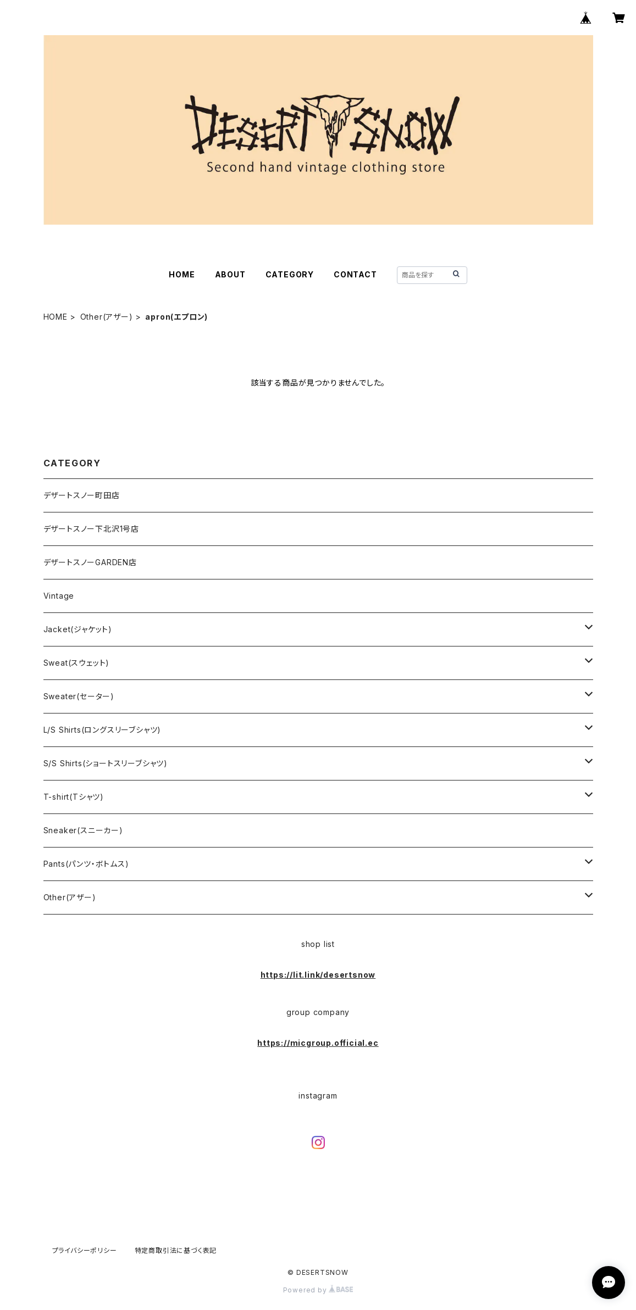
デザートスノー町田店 (81, 495)
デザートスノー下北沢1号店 (91, 528)
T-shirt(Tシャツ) (73, 796)
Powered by (318, 1290)
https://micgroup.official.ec (317, 1042)
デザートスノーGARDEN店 (90, 562)
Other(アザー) (106, 316)
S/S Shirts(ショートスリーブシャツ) (105, 763)
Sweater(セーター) (78, 696)
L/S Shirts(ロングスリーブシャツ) (102, 729)
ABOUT (230, 274)
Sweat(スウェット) (76, 662)
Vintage (59, 595)
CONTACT (355, 274)
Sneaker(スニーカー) (83, 830)
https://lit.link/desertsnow (318, 974)
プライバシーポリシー (84, 1250)
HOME (182, 274)
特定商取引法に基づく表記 (176, 1250)
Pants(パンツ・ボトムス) (86, 863)
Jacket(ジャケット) (77, 629)
